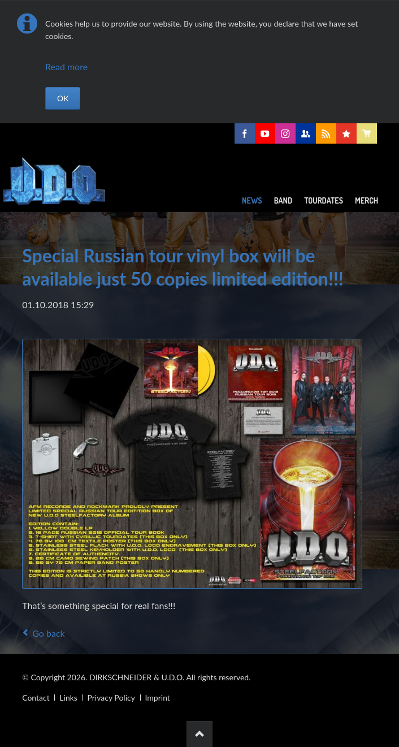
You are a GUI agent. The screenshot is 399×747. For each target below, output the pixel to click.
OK (62, 98)
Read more (66, 66)
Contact (36, 697)
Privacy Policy (111, 697)
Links (68, 697)
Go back (48, 633)
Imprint (157, 697)
